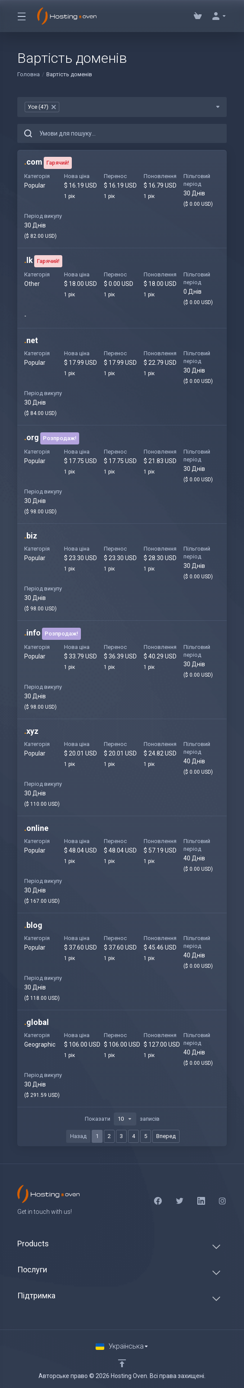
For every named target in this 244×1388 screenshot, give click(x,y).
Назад (78, 1136)
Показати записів (122, 1118)
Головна (28, 74)
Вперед (166, 1136)
